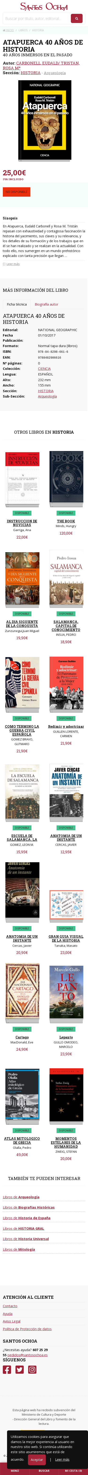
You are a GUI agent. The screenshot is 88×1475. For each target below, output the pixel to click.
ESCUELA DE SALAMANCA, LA (22, 838)
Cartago (22, 1037)
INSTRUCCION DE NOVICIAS (22, 523)
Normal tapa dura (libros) (57, 346)
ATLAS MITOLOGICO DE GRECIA (22, 1140)
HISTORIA (31, 72)
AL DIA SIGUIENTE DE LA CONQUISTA (22, 624)
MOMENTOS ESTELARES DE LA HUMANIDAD (66, 1142)
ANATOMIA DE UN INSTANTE (66, 838)
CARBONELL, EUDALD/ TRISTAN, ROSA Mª (41, 65)
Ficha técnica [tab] (17, 304)
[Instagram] (32, 1370)
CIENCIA (44, 368)
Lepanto (66, 1037)
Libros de (21, 1197)
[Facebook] (7, 1370)
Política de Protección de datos (27, 1329)
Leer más (62, 1459)
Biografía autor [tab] (46, 304)
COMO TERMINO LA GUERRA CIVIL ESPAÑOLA (22, 730)
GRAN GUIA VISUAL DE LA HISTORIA (66, 938)
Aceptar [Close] (37, 1459)
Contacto (10, 1306)
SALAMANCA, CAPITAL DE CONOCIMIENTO (66, 626)
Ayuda (7, 1313)
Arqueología (55, 72)
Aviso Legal (11, 1321)
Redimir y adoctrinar (66, 726)
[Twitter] (19, 1370)
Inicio (8, 30)
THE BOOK (66, 521)
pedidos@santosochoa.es (28, 1355)
